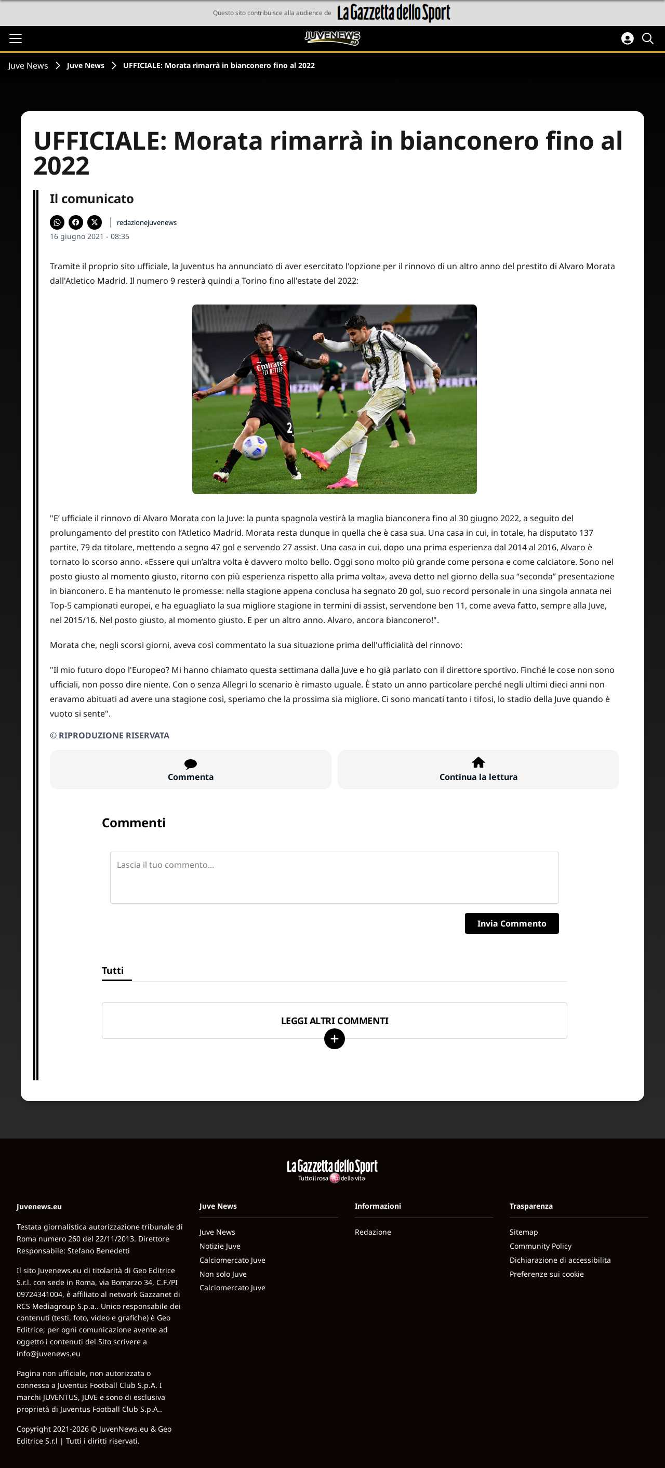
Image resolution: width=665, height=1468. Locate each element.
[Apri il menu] (15, 38)
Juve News (28, 65)
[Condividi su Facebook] (76, 222)
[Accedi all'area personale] (627, 38)
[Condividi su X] (94, 222)
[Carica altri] (334, 1038)
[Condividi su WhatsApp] (57, 222)
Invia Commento (512, 923)
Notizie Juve (220, 1246)
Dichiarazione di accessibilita (560, 1260)
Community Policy (540, 1246)
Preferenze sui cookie (547, 1274)
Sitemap (524, 1232)
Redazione (373, 1232)
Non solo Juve (223, 1274)
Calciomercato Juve (232, 1260)
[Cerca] (649, 38)
